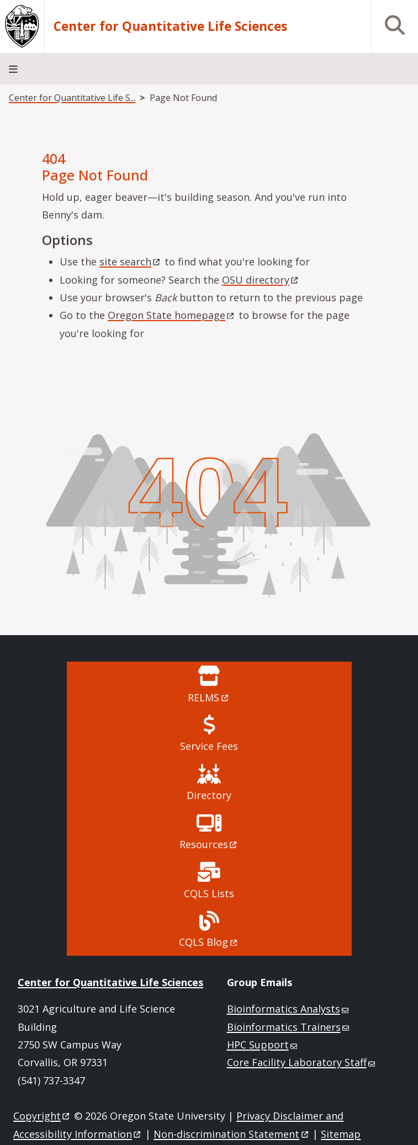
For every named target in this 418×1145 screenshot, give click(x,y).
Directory (209, 795)
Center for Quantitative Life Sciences (170, 26)
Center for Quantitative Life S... (72, 98)
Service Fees (209, 746)
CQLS (209, 942)
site (130, 261)
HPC (263, 1044)
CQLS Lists (209, 893)
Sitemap (341, 1134)
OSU (261, 279)
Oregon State (172, 315)
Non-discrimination (232, 1134)
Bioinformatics (289, 1008)
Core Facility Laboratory (302, 1062)
